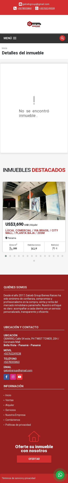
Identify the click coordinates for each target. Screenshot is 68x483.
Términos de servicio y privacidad (18, 478)
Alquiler (9, 405)
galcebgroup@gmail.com (18, 370)
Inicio (4, 48)
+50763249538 (47, 8)
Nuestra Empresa (15, 414)
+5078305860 (25, 8)
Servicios (10, 410)
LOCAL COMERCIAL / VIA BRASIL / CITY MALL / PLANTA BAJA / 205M (31, 232)
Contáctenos (12, 419)
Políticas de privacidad (18, 424)
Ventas (9, 400)
